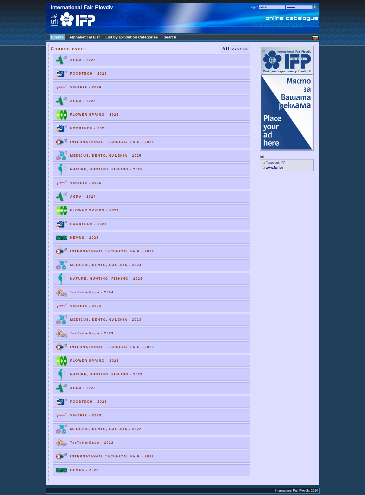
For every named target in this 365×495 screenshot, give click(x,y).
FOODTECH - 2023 (88, 401)
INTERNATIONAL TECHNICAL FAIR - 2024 (112, 251)
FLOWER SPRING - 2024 (94, 210)
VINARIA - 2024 (86, 306)
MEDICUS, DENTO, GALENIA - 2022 (106, 429)
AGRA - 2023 (83, 388)
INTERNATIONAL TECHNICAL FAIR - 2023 (112, 347)
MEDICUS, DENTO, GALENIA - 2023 (106, 319)
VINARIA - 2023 (86, 415)
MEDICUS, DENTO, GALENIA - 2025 (106, 155)
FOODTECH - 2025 (88, 128)
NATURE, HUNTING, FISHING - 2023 (106, 374)
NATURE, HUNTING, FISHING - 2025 (106, 169)
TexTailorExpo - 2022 (91, 442)
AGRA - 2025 (83, 101)
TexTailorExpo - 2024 (91, 292)
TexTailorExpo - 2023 (91, 333)
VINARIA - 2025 (86, 183)
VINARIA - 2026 (86, 87)
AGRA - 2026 (83, 60)
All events (235, 48)
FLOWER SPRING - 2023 (94, 360)
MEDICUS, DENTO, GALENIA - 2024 (106, 265)
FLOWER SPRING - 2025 (94, 114)
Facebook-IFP (275, 162)
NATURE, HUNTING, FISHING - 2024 (106, 278)
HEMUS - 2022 (84, 470)
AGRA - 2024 (83, 196)
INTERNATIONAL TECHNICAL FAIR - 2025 (112, 142)
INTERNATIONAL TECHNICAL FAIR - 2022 (112, 456)
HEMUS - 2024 (84, 237)
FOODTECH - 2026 (88, 73)
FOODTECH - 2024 (88, 224)
